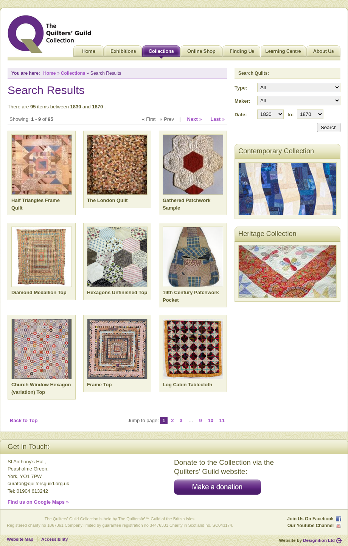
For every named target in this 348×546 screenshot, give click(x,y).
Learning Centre (283, 52)
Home (88, 52)
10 (210, 420)
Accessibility (54, 539)
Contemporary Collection (276, 151)
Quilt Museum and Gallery (51, 34)
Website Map (20, 539)
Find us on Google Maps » (38, 502)
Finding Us (241, 52)
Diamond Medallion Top (39, 292)
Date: (241, 114)
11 (222, 420)
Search (329, 127)
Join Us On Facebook (310, 518)
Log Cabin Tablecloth (187, 384)
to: (290, 114)
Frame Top (99, 384)
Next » (194, 119)
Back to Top (23, 420)
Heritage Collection (267, 234)
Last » (217, 119)
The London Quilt (107, 200)
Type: (241, 88)
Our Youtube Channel (310, 525)
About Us (323, 52)
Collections (161, 52)
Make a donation (217, 487)
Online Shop (201, 52)
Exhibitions (123, 52)
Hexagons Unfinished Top (117, 292)
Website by (307, 540)
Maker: (242, 101)
